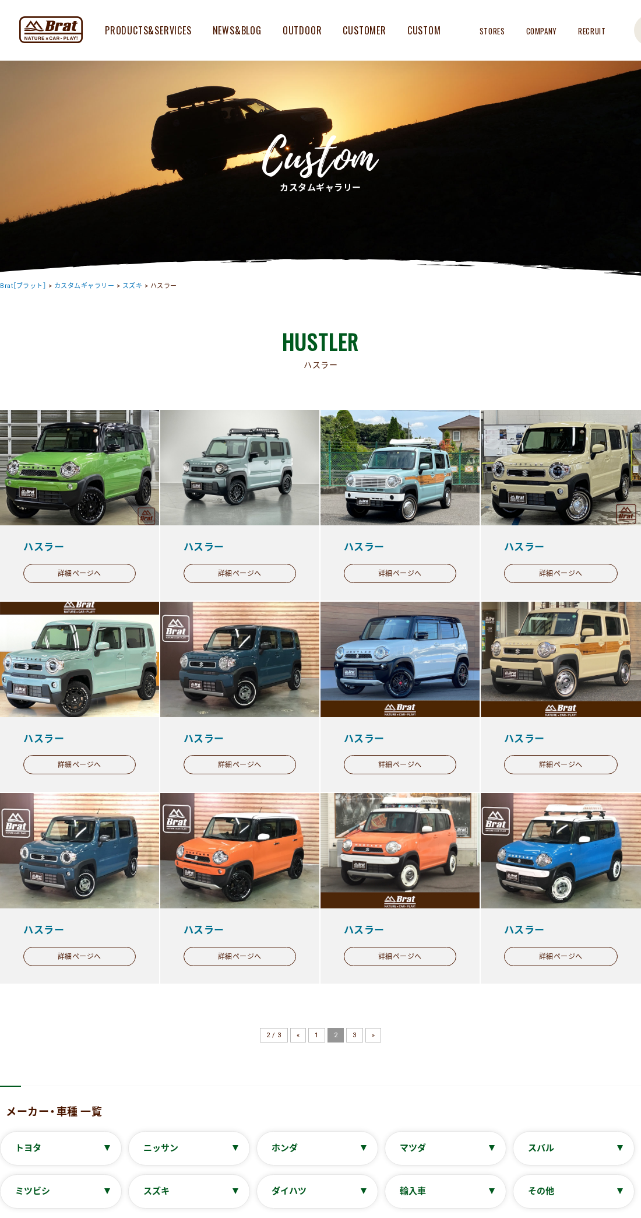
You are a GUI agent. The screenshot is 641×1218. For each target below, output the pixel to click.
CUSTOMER (364, 30)
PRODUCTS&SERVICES (148, 30)
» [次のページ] (373, 1035)
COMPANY (542, 31)
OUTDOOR (302, 30)
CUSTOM (424, 30)
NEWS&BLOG (237, 30)
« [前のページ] (298, 1035)
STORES (492, 31)
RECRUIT (592, 31)
